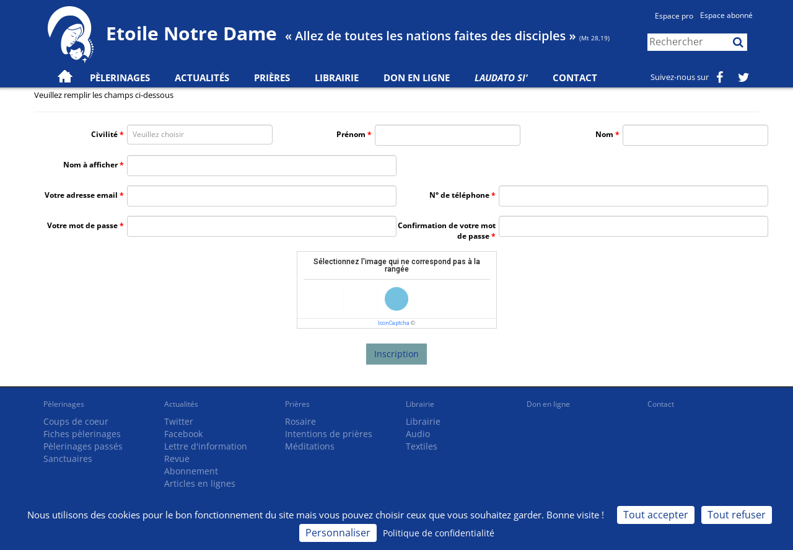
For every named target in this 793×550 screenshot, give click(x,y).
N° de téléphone (459, 195)
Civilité (104, 134)
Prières (272, 77)
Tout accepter (655, 514)
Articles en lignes (199, 483)
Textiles (421, 446)
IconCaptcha (394, 323)
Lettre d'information (205, 446)
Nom (604, 134)
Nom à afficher (90, 164)
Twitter (178, 421)
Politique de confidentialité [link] (438, 533)
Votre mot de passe (82, 225)
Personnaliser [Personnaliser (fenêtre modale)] (337, 532)
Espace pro (674, 16)
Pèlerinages (63, 404)
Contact (575, 77)
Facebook (183, 434)
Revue (177, 458)
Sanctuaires (67, 458)
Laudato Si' (501, 77)
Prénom (351, 134)
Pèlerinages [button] (120, 77)
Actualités (181, 404)
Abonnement (191, 471)
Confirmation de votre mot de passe (447, 230)
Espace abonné (726, 15)
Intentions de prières (328, 434)
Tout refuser (737, 514)
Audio (418, 434)
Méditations (310, 446)
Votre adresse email (81, 195)
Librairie (337, 77)
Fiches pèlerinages (82, 434)
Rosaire (300, 421)
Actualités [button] (202, 77)
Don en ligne (416, 77)
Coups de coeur (75, 421)
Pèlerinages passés (83, 446)
